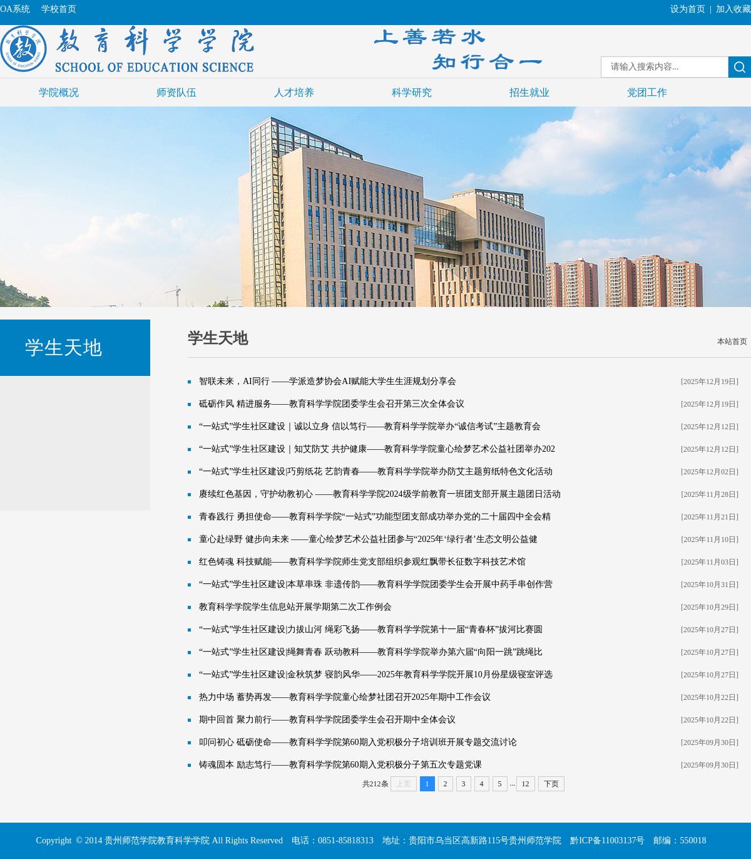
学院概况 (59, 92)
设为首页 (687, 9)
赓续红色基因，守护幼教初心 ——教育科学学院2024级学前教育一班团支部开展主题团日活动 (380, 494)
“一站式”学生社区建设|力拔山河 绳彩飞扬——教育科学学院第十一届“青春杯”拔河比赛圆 (371, 629)
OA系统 (15, 9)
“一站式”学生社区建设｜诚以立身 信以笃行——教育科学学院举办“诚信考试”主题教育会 (370, 426)
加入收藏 (733, 9)
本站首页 (732, 341)
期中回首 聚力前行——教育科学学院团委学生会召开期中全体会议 (327, 719)
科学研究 (412, 92)
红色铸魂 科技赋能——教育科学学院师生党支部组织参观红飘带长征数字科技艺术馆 (362, 561)
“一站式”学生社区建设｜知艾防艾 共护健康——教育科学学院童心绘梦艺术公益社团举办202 (377, 449)
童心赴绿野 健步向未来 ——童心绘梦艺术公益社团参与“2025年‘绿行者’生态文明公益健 (368, 539)
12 (525, 783)
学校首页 (58, 9)
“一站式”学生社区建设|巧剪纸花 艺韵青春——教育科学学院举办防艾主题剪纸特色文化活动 (376, 471)
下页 (551, 783)
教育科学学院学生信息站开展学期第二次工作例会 (295, 607)
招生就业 (529, 92)
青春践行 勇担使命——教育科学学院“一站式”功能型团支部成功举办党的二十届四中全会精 (375, 516)
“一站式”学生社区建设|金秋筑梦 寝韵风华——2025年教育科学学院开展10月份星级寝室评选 (376, 674)
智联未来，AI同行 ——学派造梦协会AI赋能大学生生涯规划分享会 (327, 381)
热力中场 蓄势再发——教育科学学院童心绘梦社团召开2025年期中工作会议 (345, 697)
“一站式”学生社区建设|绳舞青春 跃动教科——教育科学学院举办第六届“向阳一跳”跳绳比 (371, 652)
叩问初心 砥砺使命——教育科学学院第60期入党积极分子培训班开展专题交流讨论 (358, 742)
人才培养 (294, 92)
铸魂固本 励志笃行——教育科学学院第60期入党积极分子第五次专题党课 (340, 764)
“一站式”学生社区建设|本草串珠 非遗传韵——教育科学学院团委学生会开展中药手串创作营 (376, 584)
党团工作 (647, 92)
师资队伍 (176, 92)
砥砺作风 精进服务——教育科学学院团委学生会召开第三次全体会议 (331, 404)
